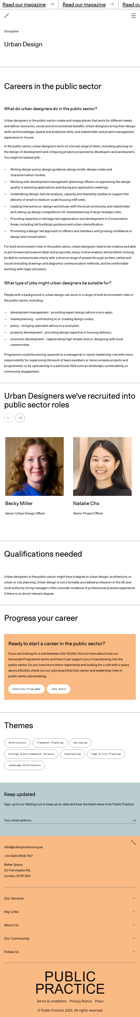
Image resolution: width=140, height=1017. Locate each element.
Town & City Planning (106, 753)
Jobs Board (58, 688)
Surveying (80, 742)
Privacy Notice (81, 1001)
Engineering (73, 753)
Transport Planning (50, 742)
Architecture (17, 742)
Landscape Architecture (25, 765)
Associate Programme (26, 688)
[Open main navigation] (133, 15)
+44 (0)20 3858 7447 (18, 856)
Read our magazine (27, 4)
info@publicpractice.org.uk (23, 847)
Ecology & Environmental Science (31, 753)
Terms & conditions (52, 1001)
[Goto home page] (6, 15)
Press (99, 1001)
